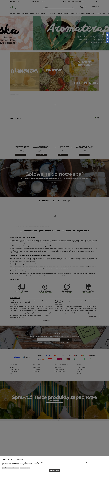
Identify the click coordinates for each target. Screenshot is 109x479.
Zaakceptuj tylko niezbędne (11, 467)
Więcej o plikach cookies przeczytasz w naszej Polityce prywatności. (17, 464)
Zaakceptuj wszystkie (54, 470)
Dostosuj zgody (25, 467)
